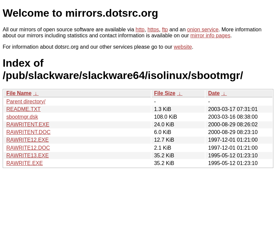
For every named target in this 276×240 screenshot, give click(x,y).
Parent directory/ (25, 101)
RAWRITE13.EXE (27, 155)
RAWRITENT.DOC (28, 132)
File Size (164, 93)
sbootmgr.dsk (22, 117)
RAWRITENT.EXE (27, 124)
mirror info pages (210, 35)
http (140, 29)
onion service (202, 29)
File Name (19, 93)
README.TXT (23, 109)
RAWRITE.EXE (24, 163)
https (153, 29)
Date (214, 93)
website (183, 47)
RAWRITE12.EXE (27, 140)
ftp (165, 29)
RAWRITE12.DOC (28, 148)
